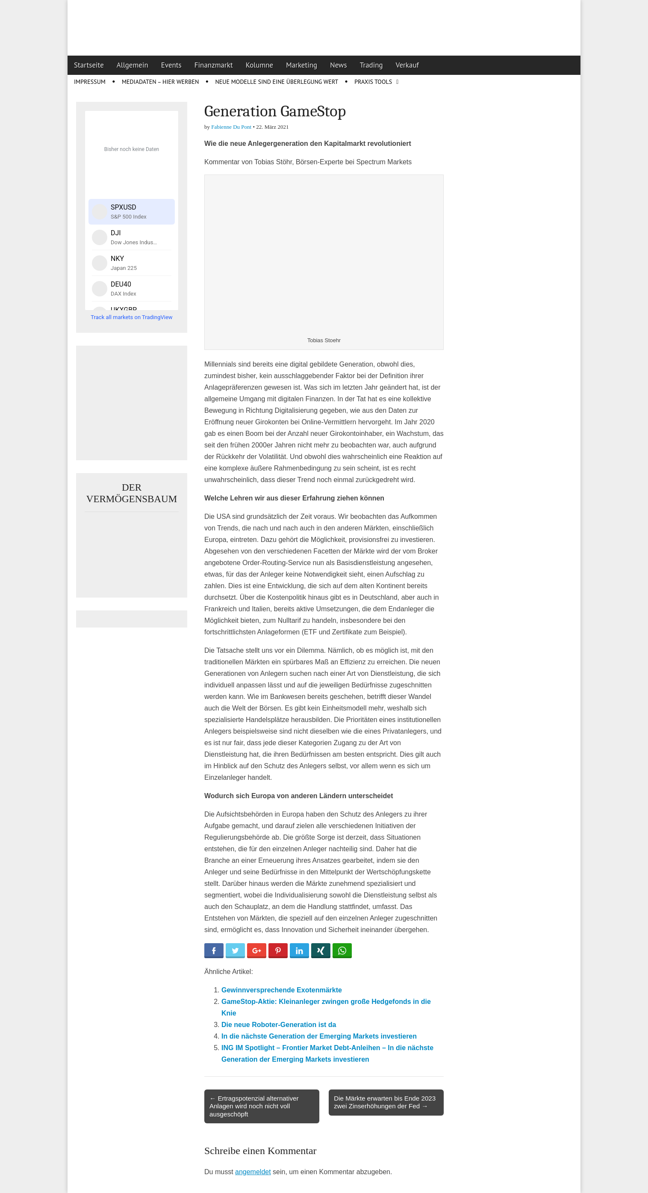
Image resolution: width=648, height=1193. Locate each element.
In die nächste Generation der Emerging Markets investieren (319, 1036)
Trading (371, 65)
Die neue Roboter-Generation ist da (278, 1024)
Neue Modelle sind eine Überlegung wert (276, 82)
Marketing (301, 65)
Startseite (89, 65)
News (338, 65)
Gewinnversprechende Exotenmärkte (281, 990)
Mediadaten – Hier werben (160, 82)
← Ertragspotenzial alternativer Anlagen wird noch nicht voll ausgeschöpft (254, 1106)
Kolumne (260, 65)
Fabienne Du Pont (231, 127)
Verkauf (407, 65)
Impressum (90, 82)
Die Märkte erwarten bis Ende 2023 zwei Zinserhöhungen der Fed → (385, 1102)
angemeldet (253, 1171)
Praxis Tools (373, 82)
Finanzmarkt (213, 65)
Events (171, 65)
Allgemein (132, 65)
